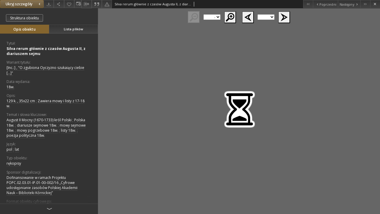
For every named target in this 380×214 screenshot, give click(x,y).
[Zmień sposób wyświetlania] (77, 4)
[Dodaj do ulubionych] (69, 4)
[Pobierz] (49, 4)
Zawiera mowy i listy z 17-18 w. (46, 103)
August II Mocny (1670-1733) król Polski (39, 119)
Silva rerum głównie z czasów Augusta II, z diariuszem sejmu (46, 51)
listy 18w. (68, 130)
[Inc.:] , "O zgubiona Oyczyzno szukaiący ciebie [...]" (45, 70)
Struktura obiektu (24, 18)
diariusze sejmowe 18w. (37, 125)
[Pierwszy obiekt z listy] (308, 4)
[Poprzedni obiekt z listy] (325, 4)
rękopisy (14, 163)
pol (9, 149)
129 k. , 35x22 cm (21, 100)
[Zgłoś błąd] (107, 4)
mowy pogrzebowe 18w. (37, 130)
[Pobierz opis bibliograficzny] (86, 4)
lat (17, 149)
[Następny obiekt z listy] (349, 4)
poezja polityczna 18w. (26, 135)
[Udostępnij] (59, 4)
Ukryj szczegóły (24, 4)
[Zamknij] (375, 4)
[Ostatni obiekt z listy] (365, 4)
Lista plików (73, 29)
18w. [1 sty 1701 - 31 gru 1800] (10, 86)
